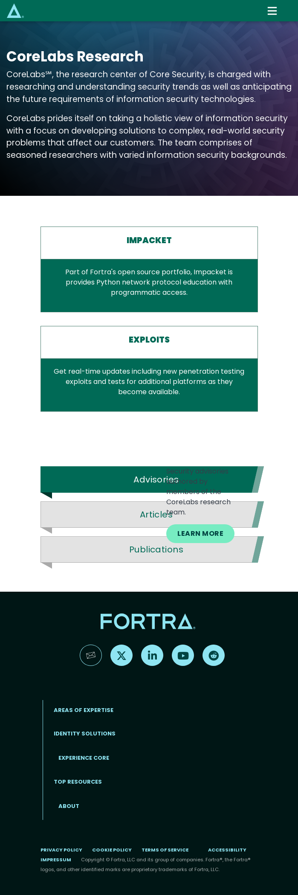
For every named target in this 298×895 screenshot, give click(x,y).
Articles (156, 514)
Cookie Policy (112, 849)
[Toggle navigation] (273, 11)
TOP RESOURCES (78, 782)
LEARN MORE (200, 533)
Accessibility (227, 849)
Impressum (56, 859)
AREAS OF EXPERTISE (83, 710)
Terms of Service (165, 849)
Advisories (156, 479)
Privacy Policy (61, 849)
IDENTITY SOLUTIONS (85, 733)
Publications (156, 549)
